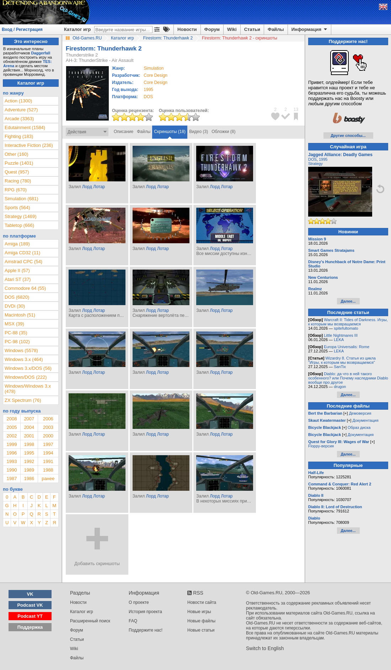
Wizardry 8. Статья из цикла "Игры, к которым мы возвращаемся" (342, 360)
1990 (11, 470)
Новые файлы (201, 620)
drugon (340, 386)
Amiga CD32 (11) (22, 252)
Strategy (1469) (21, 216)
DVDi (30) (15, 306)
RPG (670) (16, 189)
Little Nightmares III (341, 335)
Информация (309, 29)
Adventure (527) (21, 109)
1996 (11, 453)
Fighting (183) (19, 136)
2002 (11, 435)
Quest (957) (17, 172)
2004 (29, 427)
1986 (29, 478)
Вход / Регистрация (22, 29)
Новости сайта (201, 602)
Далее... (348, 301)
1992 (29, 461)
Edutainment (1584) (25, 127)
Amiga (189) (17, 243)
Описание (123, 131)
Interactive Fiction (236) (29, 145)
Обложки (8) (223, 131)
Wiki (232, 29)
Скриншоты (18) (170, 131)
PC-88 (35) (16, 332)
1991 (48, 461)
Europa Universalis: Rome (346, 347)
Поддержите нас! (145, 630)
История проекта (145, 611)
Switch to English (265, 648)
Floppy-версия (321, 446)
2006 (48, 418)
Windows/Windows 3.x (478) (28, 388)
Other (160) (16, 154)
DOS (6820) (17, 297)
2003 (48, 427)
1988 (48, 470)
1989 (29, 470)
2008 (11, 418)
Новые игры (199, 611)
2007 (29, 418)
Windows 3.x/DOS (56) (28, 368)
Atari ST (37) (18, 279)
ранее (48, 478)
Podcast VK (30, 605)
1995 (148, 89)
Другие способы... (348, 135)
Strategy (315, 163)
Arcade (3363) (19, 118)
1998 (29, 444)
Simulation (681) (21, 198)
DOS (312, 159)
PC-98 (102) (17, 341)
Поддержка (30, 627)
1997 (48, 444)
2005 (11, 427)
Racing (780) (18, 181)
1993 (11, 461)
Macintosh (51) (20, 315)
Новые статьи (201, 630)
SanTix (340, 367)
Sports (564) (17, 207)
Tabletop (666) (19, 225)
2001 (29, 435)
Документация (365, 420)
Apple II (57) (17, 270)
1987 (11, 478)
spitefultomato (346, 328)
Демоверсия (360, 413)
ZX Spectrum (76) (23, 400)
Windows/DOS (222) (26, 377)
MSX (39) (14, 323)
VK (30, 594)
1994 (48, 453)
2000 (48, 435)
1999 (11, 444)
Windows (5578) (21, 350)
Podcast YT (30, 616)
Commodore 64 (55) (25, 288)
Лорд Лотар (93, 186)
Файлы (276, 29)
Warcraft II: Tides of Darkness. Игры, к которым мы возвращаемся (348, 322)
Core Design (155, 75)
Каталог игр (77, 29)
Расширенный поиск (90, 620)
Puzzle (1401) (19, 163)
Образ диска (359, 427)
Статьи (252, 29)
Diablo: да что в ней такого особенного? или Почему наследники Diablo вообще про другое (348, 378)
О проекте (139, 602)
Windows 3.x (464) (24, 359)
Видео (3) (198, 131)
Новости (187, 29)
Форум (212, 29)
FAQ (133, 620)
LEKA (339, 339)
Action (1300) (18, 100)
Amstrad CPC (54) (23, 261)
